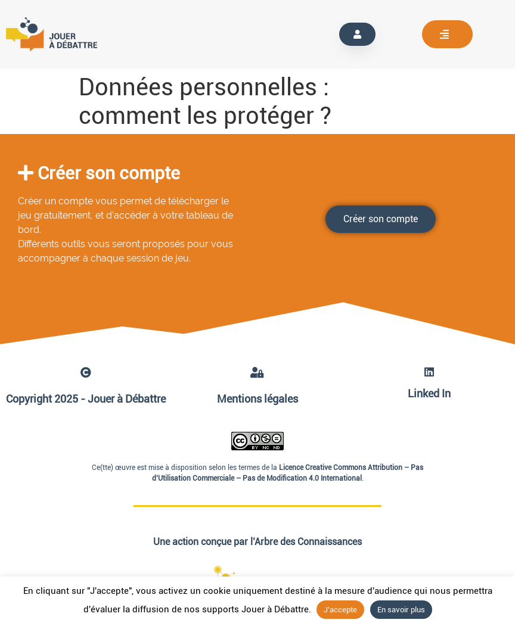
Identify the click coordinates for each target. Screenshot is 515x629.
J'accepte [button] (340, 609)
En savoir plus (401, 609)
